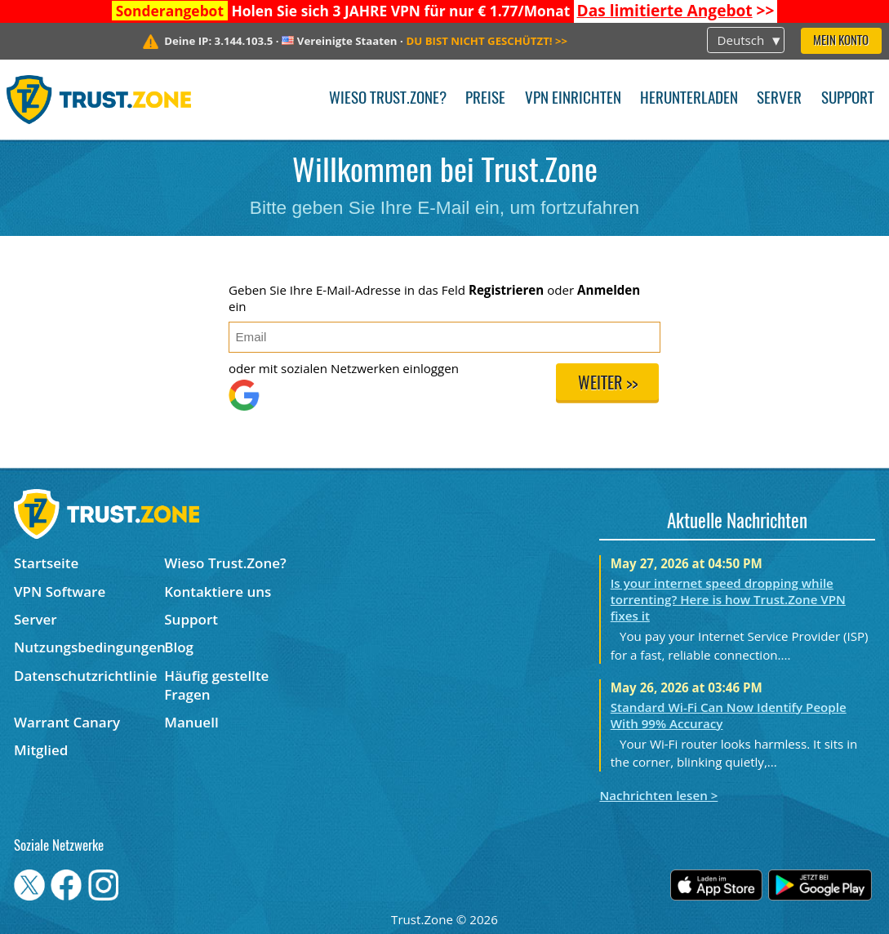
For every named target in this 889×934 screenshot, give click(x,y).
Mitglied (41, 750)
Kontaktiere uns (217, 591)
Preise (485, 99)
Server (779, 99)
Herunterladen (689, 99)
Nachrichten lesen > (658, 795)
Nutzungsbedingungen (89, 647)
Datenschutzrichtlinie (86, 675)
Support (847, 99)
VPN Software (59, 591)
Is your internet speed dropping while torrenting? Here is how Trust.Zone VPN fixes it (728, 599)
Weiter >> (608, 384)
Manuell (191, 722)
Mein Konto (841, 41)
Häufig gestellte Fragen (216, 685)
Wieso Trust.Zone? (388, 99)
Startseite (46, 563)
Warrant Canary (67, 722)
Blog (178, 647)
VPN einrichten (573, 99)
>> (676, 10)
